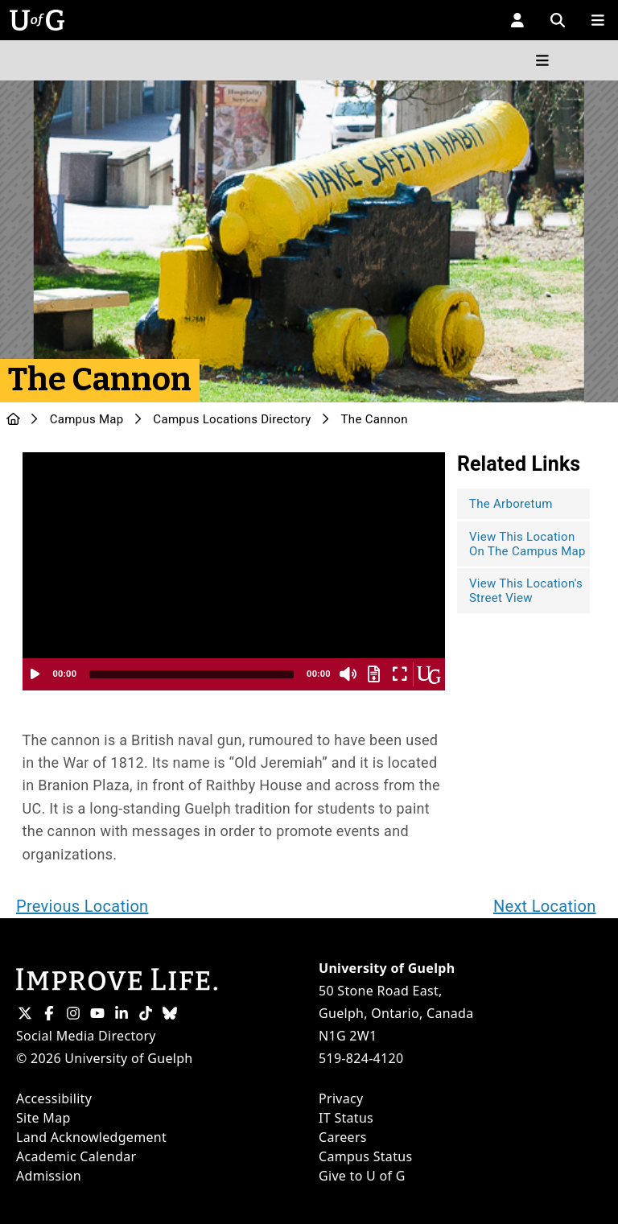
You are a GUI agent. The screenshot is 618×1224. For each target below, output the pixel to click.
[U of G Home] (13, 419)
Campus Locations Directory (232, 419)
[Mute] (348, 674)
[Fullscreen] (400, 674)
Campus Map (87, 419)
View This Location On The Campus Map (527, 544)
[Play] (35, 674)
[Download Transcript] (374, 674)
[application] (234, 571)
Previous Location (82, 906)
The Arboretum (511, 504)
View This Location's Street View (526, 590)
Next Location (544, 906)
